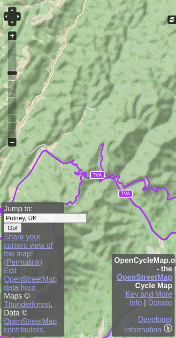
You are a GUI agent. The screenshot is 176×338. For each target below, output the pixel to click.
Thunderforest (27, 304)
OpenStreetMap (144, 277)
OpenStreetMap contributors (30, 325)
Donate (160, 303)
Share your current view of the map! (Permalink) (28, 249)
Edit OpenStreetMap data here (30, 279)
